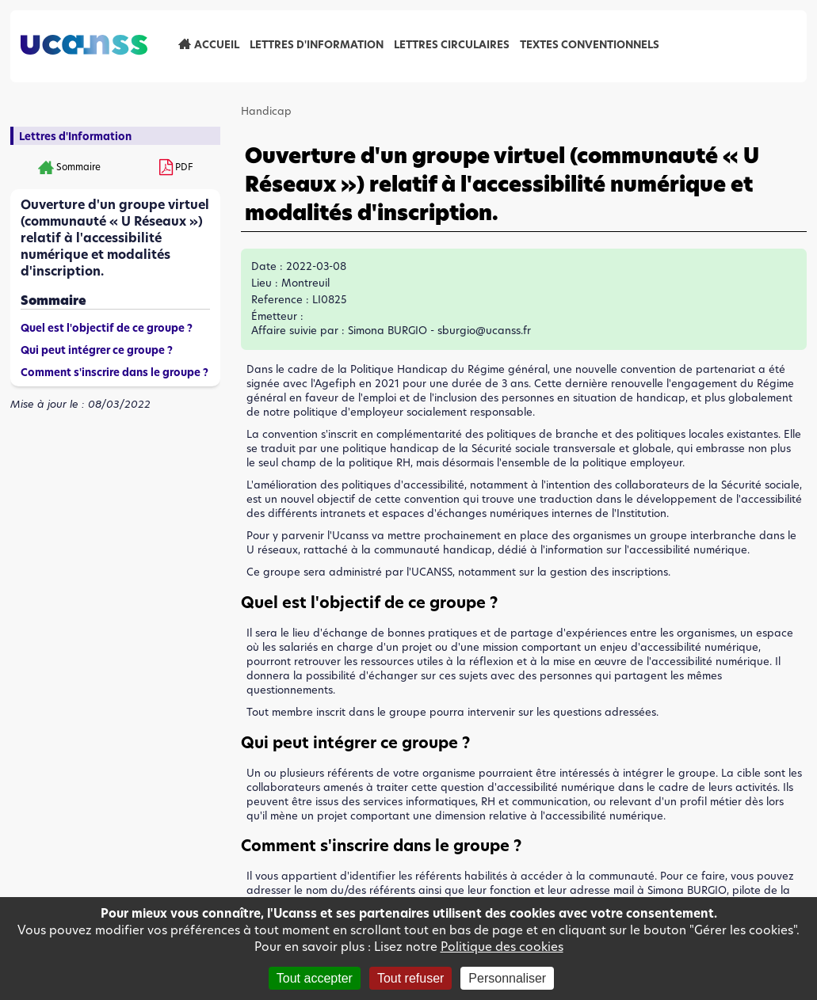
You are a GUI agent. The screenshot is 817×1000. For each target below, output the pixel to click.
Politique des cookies (502, 946)
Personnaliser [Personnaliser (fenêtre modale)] (507, 978)
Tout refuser (410, 978)
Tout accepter (315, 978)
